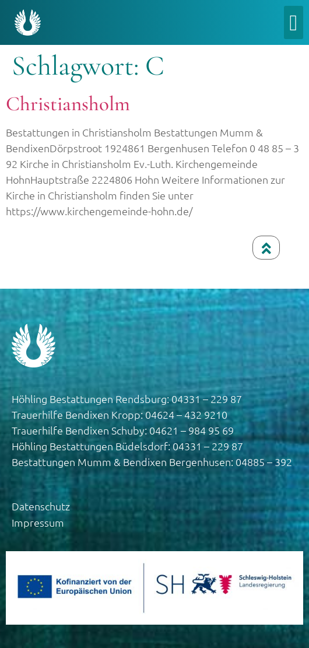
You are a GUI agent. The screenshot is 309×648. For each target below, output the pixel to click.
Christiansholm (68, 104)
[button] (293, 22)
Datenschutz (41, 506)
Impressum (38, 522)
